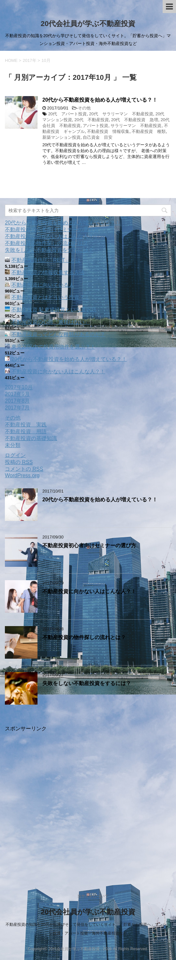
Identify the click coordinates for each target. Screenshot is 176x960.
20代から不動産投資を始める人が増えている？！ (99, 100)
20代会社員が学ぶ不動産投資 (88, 24)
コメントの (24, 469)
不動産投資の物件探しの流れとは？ (46, 243)
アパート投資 (95, 125)
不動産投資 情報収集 (108, 131)
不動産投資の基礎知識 (31, 438)
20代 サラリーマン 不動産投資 (121, 113)
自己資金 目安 (97, 137)
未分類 (13, 445)
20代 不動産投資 (91, 119)
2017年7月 (17, 407)
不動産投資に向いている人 (42, 285)
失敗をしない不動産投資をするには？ (49, 250)
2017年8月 (17, 401)
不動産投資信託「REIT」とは (46, 260)
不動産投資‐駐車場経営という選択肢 (53, 309)
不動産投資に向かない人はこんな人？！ (52, 236)
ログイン (15, 455)
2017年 (30, 60)
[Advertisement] (88, 802)
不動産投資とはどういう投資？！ (50, 297)
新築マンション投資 (61, 137)
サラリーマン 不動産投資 (135, 125)
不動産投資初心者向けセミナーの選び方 (52, 229)
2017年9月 (17, 394)
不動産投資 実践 (26, 424)
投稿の (19, 462)
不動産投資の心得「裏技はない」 (50, 322)
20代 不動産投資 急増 (134, 119)
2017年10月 (19, 387)
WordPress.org (22, 475)
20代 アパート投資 (67, 113)
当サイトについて (93, 896)
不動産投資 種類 (149, 131)
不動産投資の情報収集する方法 (47, 272)
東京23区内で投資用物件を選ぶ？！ (53, 347)
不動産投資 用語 (26, 431)
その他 (84, 108)
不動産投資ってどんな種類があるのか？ (58, 334)
